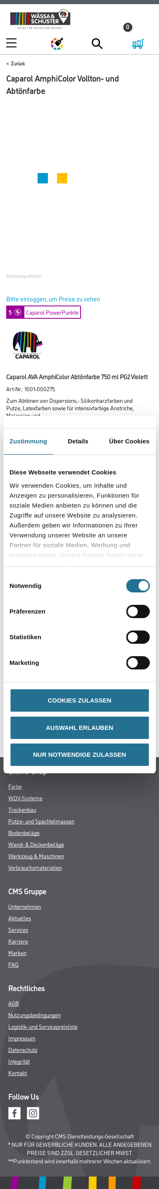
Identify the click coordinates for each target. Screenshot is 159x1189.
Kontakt (17, 1072)
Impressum (22, 1038)
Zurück (18, 63)
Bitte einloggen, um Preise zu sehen (53, 298)
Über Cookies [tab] (129, 441)
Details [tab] (78, 441)
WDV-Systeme (25, 797)
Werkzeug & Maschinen (36, 855)
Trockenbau (22, 809)
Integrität (19, 1061)
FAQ (13, 964)
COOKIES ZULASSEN (79, 700)
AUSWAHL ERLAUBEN (79, 727)
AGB (13, 1003)
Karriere (18, 941)
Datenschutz (23, 1049)
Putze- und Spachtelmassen (41, 821)
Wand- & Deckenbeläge (36, 844)
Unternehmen (24, 906)
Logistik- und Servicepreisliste (43, 1026)
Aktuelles (19, 918)
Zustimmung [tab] (28, 441)
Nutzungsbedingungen (34, 1014)
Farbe (15, 786)
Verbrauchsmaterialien (35, 867)
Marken (17, 952)
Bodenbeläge (24, 832)
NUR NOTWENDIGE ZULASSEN (79, 754)
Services (18, 929)
